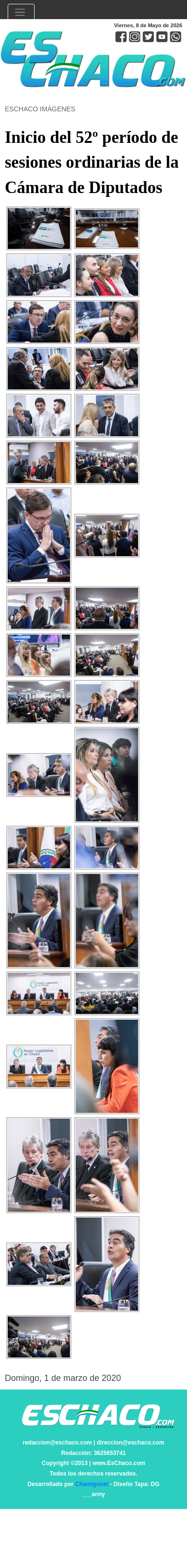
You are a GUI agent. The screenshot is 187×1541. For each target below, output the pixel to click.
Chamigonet (91, 1484)
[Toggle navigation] (21, 13)
